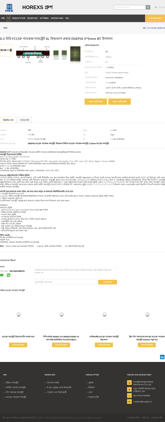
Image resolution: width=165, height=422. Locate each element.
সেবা (89, 392)
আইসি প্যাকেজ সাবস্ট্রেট (14, 387)
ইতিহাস (90, 387)
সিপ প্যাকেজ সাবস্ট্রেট (13, 392)
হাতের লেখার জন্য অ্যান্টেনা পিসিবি (19, 246)
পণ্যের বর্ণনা (24, 120)
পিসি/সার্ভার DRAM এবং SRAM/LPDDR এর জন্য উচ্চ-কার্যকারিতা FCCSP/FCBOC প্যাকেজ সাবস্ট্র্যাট (61, 339)
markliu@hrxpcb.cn (142, 401)
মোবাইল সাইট (156, 417)
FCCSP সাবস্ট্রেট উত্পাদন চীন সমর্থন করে (18, 336)
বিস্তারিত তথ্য (8, 120)
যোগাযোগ (108, 282)
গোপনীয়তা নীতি (133, 417)
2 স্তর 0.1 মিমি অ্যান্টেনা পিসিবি (49, 246)
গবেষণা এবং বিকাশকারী (56, 392)
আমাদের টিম (92, 397)
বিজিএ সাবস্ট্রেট (10, 382)
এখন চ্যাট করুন (155, 18)
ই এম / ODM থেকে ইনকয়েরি (58, 387)
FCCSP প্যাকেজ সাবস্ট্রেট (14, 397)
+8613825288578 (16, 271)
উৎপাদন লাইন (52, 382)
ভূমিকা (90, 382)
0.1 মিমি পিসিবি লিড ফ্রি (74, 246)
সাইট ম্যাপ (146, 417)
